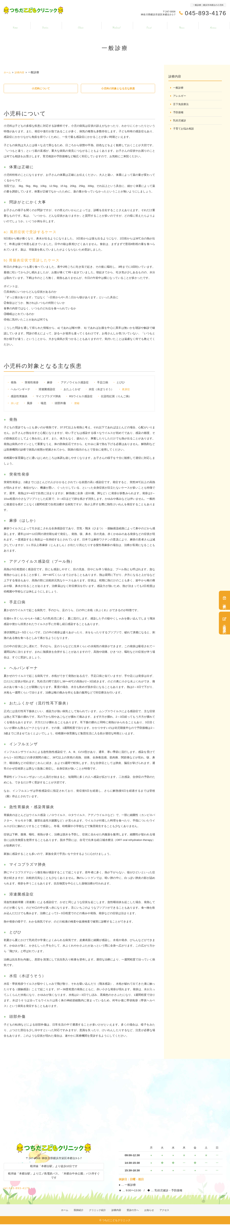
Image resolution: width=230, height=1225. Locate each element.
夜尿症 (126, 389)
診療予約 (224, 600)
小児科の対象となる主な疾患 (118, 88)
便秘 (77, 403)
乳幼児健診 (180, 121)
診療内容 (116, 26)
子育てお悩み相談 (184, 129)
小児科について (40, 88)
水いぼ (15, 403)
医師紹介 (44, 26)
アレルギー (180, 96)
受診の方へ (149, 26)
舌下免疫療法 (181, 104)
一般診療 (178, 87)
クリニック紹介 (80, 26)
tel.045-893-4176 (30, 1187)
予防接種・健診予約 (224, 623)
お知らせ (182, 26)
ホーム (14, 26)
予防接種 (178, 112)
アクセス (214, 26)
